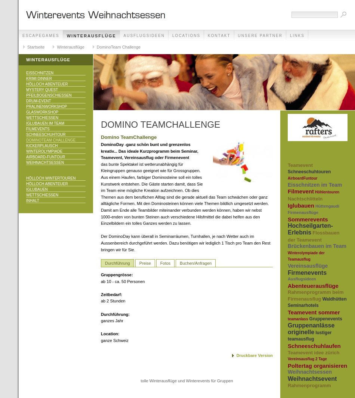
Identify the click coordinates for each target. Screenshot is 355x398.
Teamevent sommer (314, 312)
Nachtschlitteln (305, 199)
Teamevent (300, 165)
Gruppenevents (325, 318)
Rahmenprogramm (309, 385)
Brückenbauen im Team (317, 246)
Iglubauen (37, 189)
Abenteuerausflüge (313, 286)
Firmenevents (307, 273)
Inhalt (32, 201)
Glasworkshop (42, 112)
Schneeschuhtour (45, 135)
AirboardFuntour (302, 178)
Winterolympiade (44, 151)
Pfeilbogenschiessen (49, 95)
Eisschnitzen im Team (315, 185)
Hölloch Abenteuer (47, 84)
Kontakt (219, 36)
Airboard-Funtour (45, 157)
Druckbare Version (255, 355)
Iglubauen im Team (45, 123)
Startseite (35, 47)
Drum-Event (38, 101)
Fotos (165, 263)
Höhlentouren (327, 192)
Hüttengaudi (327, 206)
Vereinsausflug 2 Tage (307, 359)
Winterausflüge (91, 36)
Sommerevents (308, 219)
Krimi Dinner (39, 79)
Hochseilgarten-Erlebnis (310, 229)
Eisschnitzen (39, 73)
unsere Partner (260, 36)
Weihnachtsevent (312, 379)
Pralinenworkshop (46, 107)
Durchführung (117, 263)
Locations (186, 36)
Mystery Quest (42, 90)
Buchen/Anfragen (196, 263)
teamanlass (298, 319)
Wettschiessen (42, 118)
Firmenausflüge (303, 212)
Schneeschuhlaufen (314, 346)
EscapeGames (40, 36)
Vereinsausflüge (308, 266)
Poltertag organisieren (317, 366)
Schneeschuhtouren (309, 171)
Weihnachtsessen (45, 163)
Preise (145, 263)
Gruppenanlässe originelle (311, 328)
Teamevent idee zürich (313, 352)
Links (297, 36)
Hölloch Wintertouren (50, 178)
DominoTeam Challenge (119, 47)
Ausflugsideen (144, 36)
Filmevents (38, 129)
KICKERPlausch (42, 146)
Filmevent (301, 191)
